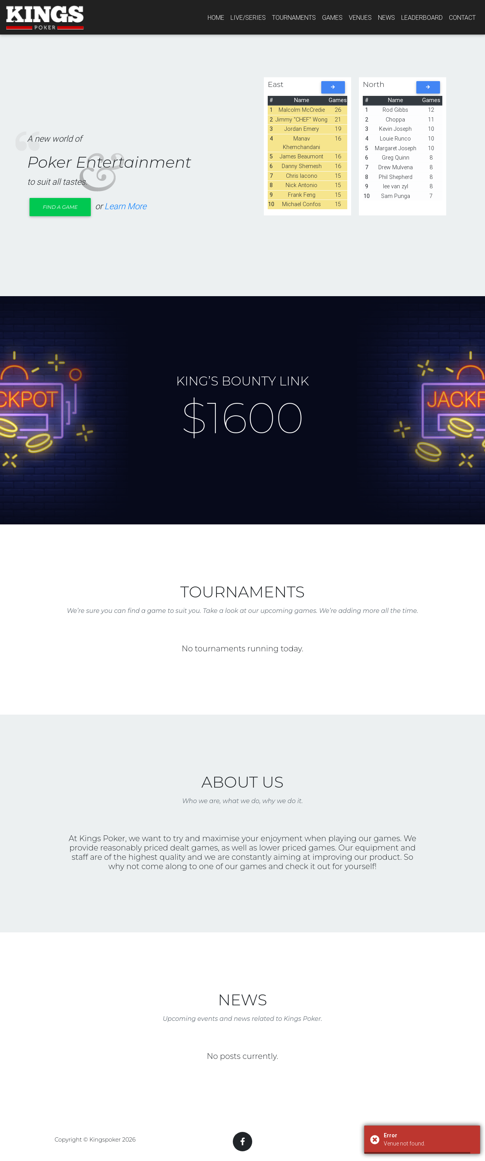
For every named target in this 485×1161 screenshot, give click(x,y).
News (386, 17)
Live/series (248, 17)
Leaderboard (422, 17)
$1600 (242, 417)
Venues (360, 17)
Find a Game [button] (60, 207)
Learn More (125, 206)
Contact (462, 17)
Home (216, 17)
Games (332, 17)
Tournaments (294, 17)
